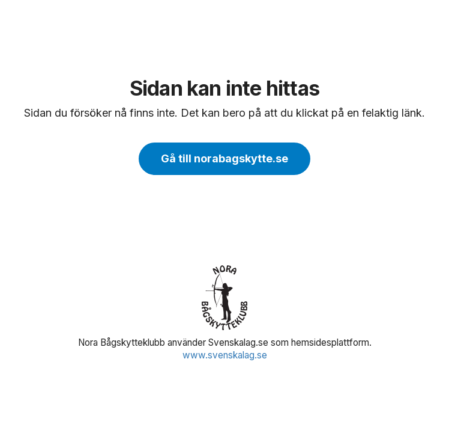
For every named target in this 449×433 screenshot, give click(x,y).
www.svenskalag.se (224, 355)
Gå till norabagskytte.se (224, 158)
